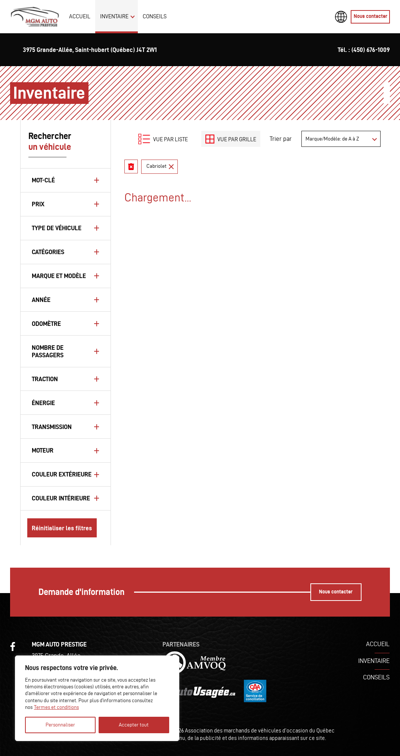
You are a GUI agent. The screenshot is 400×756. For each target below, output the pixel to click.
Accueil (79, 16)
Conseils (155, 16)
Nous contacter (370, 16)
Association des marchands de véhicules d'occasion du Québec (260, 730)
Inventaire (114, 16)
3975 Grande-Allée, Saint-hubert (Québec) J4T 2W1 (90, 49)
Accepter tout (134, 725)
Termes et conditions (56, 707)
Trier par (281, 138)
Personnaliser (60, 725)
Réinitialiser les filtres (62, 528)
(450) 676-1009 (370, 49)
